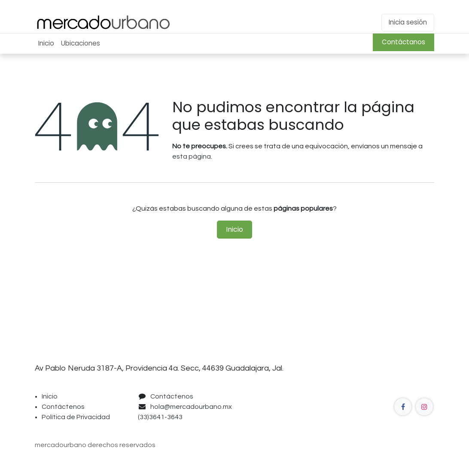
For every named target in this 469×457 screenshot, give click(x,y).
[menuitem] (46, 43)
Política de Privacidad (76, 417)
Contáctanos (403, 41)
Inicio (234, 229)
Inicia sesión (408, 22)
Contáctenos (63, 406)
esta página (191, 156)
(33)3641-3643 (161, 417)
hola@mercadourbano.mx (191, 406)
